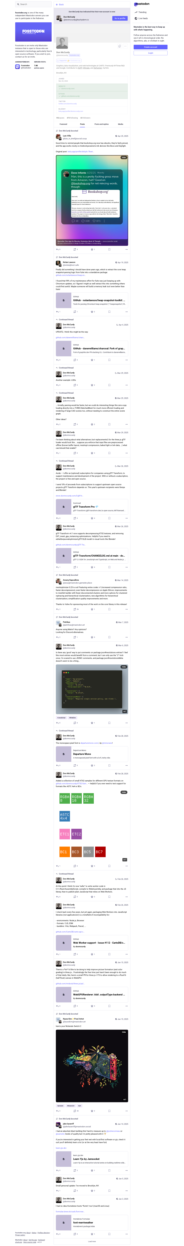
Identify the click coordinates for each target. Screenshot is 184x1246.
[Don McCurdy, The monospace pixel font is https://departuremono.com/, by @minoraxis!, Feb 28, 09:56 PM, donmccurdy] (92, 748)
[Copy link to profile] (119, 46)
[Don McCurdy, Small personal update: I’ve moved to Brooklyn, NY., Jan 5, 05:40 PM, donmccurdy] (92, 1185)
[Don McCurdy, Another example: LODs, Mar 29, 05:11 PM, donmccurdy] (92, 376)
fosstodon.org (74, 55)
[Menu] (125, 46)
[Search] (33, 4)
